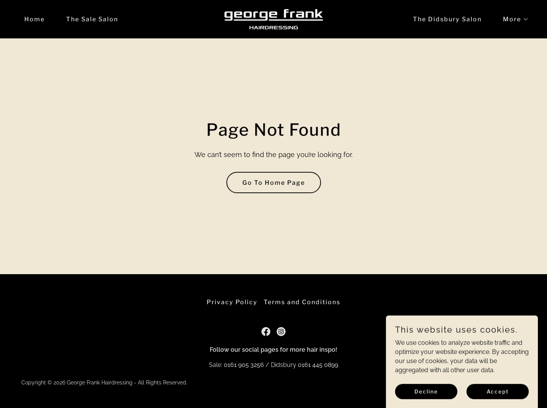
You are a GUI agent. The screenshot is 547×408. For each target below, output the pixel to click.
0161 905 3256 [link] (244, 364)
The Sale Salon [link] (92, 19)
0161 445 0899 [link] (318, 364)
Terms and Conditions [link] (302, 302)
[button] (513, 19)
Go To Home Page (273, 182)
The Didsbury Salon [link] (447, 19)
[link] (273, 18)
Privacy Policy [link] (232, 302)
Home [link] (34, 19)
